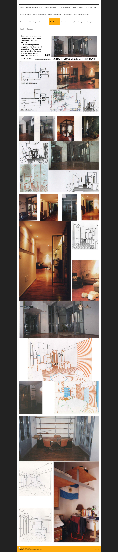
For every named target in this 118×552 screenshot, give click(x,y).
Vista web (97, 549)
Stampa (21, 548)
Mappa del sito (27, 548)
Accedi (97, 547)
